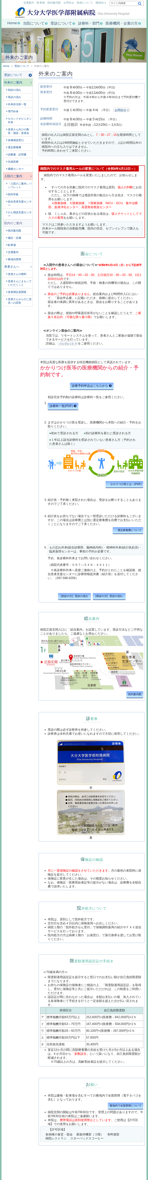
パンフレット (66, 343)
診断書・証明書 (17, 154)
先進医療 (13, 161)
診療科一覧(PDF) (61, 406)
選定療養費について (129, 530)
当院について (33, 23)
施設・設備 (14, 237)
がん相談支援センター (20, 214)
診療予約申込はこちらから (90, 385)
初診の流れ (14, 89)
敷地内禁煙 (14, 259)
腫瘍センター (16, 168)
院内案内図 (54, 2)
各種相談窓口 (16, 140)
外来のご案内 (13, 82)
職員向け (101, 2)
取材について (85, 2)
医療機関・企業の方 (122, 23)
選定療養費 (14, 147)
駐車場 (41, 2)
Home (12, 23)
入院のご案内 (13, 176)
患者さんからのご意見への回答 (20, 301)
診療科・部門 (89, 23)
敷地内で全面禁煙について (125, 1105)
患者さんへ (11, 266)
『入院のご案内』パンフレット (20, 185)
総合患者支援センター (20, 203)
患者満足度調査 (17, 291)
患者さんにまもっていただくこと (20, 283)
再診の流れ (14, 97)
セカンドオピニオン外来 (20, 120)
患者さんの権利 (17, 274)
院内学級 (13, 194)
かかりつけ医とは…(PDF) (126, 484)
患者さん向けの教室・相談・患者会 (18, 131)
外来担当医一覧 (17, 104)
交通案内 (28, 2)
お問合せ (69, 2)
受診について (61, 23)
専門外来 (13, 111)
